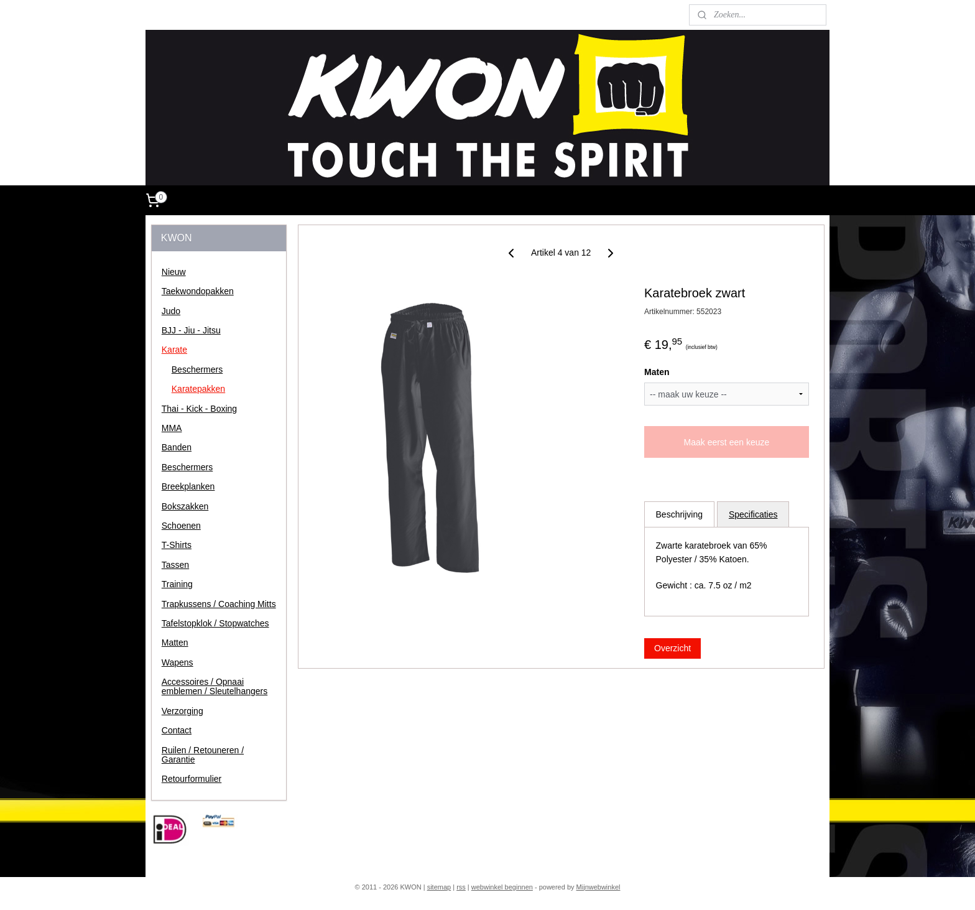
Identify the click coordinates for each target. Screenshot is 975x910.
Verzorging (182, 711)
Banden (177, 447)
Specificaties (753, 514)
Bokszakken (185, 506)
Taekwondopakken (198, 291)
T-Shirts (177, 545)
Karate (174, 350)
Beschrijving (678, 514)
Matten (175, 643)
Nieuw (174, 272)
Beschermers (197, 369)
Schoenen (181, 526)
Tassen (175, 565)
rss (461, 887)
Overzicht (672, 648)
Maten (656, 372)
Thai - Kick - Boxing (199, 409)
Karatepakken (198, 389)
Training (177, 584)
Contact (177, 730)
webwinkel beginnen (502, 887)
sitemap (439, 887)
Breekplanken (188, 486)
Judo (171, 311)
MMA (172, 428)
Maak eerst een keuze (726, 442)
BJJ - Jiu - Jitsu (191, 330)
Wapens (177, 662)
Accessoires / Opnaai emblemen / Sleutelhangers (214, 686)
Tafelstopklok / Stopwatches (215, 623)
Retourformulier (191, 779)
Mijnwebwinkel (598, 887)
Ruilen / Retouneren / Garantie (203, 754)
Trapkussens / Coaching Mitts (219, 604)
